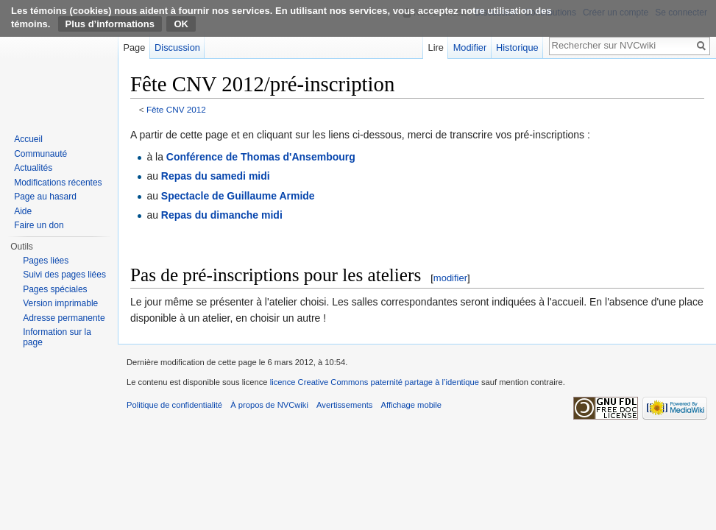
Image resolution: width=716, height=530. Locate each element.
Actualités (33, 168)
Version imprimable (60, 303)
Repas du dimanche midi (222, 215)
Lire (436, 47)
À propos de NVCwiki (269, 404)
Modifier (470, 47)
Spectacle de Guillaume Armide (238, 196)
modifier (450, 277)
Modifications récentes (58, 182)
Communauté (40, 154)
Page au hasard (45, 196)
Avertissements (344, 404)
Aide (23, 211)
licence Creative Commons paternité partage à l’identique (374, 382)
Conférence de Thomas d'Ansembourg (260, 157)
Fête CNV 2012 (176, 109)
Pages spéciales (55, 289)
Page (134, 47)
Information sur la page (57, 337)
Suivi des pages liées (64, 274)
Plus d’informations (110, 23)
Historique (517, 47)
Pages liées (45, 260)
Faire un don (38, 225)
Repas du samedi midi (215, 176)
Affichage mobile (411, 404)
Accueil (28, 139)
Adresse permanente (63, 318)
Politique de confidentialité (174, 404)
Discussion (177, 47)
